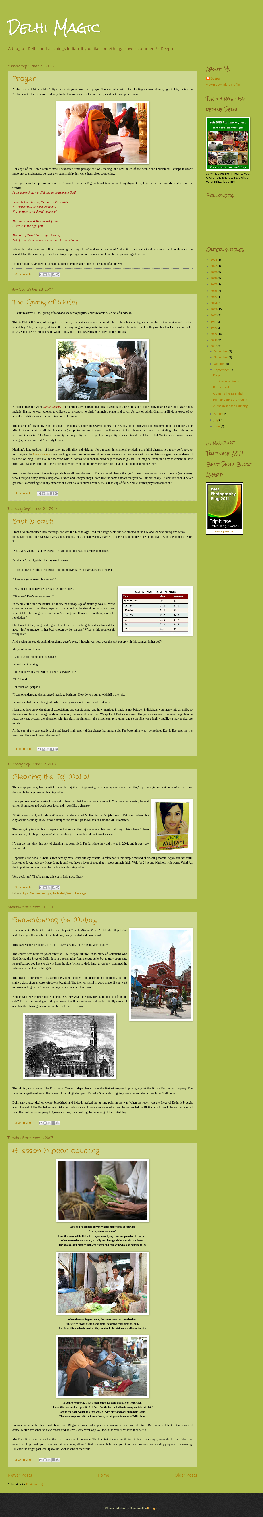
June (217, 426)
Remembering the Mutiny (54, 920)
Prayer (24, 79)
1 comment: (23, 493)
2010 (214, 327)
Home (103, 1475)
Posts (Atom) (34, 1484)
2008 (214, 340)
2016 (214, 291)
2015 (214, 297)
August (219, 414)
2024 (214, 260)
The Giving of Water (45, 302)
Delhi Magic (54, 27)
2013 (214, 309)
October (220, 364)
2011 (214, 321)
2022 (214, 266)
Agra (26, 893)
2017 (214, 284)
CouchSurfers (41, 454)
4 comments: (24, 274)
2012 (214, 315)
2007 (214, 346)
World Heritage (76, 893)
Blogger (152, 1508)
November (221, 357)
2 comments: (24, 1459)
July (216, 420)
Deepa (215, 79)
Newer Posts (20, 1475)
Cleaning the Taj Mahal (50, 777)
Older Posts (186, 1475)
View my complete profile (223, 85)
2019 (214, 272)
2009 (214, 334)
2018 (214, 278)
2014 (214, 303)
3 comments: (24, 887)
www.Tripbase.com (224, 531)
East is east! (32, 522)
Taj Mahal (59, 893)
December (221, 351)
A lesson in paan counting (55, 1151)
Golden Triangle (40, 893)
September (222, 370)
